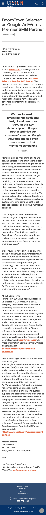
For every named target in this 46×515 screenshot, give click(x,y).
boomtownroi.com (27, 340)
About (22, 491)
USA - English (8, 34)
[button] (36, 3)
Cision (26, 511)
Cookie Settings (33, 508)
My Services (23, 494)
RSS (24, 508)
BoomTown (14, 69)
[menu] (3, 3)
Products (22, 489)
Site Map (17, 508)
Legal (10, 508)
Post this (23, 151)
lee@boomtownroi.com (24, 470)
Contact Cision (22, 486)
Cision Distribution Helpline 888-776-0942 (22, 500)
